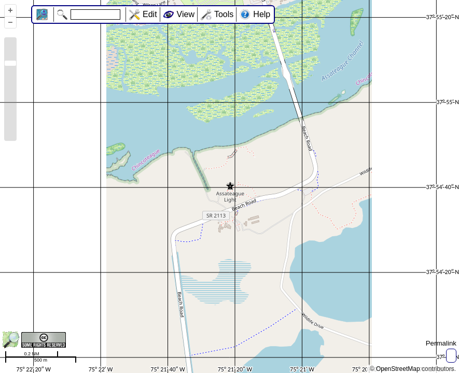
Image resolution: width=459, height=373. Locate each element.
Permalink (441, 343)
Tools (223, 14)
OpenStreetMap (398, 368)
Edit (150, 14)
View (185, 14)
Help (261, 14)
